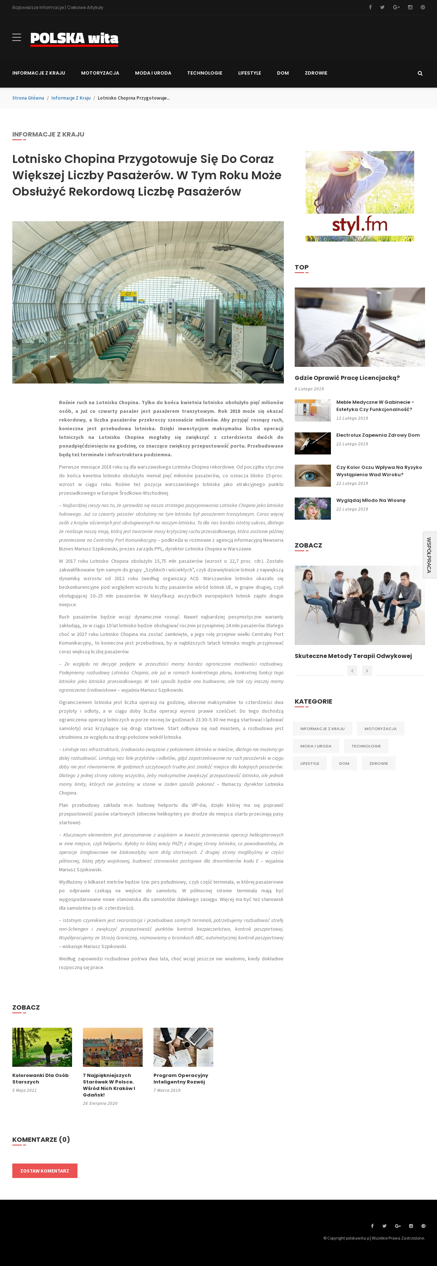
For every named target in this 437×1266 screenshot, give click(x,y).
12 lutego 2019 (352, 418)
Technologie (366, 746)
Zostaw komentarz (44, 1171)
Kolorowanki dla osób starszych (40, 1078)
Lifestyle (310, 763)
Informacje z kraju (71, 98)
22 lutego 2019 (352, 444)
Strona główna (28, 98)
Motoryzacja (381, 728)
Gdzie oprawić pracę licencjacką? (347, 378)
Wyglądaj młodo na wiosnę (371, 500)
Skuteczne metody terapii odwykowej (353, 656)
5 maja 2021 (24, 1090)
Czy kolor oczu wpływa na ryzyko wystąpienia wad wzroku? (379, 471)
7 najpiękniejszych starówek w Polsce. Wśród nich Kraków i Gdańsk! (109, 1085)
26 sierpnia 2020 (100, 1103)
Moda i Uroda (316, 746)
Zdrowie (378, 763)
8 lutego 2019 (309, 388)
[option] (359, 613)
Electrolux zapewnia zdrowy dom (378, 435)
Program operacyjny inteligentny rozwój (181, 1078)
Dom (344, 763)
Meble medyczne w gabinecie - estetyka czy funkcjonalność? (375, 406)
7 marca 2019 (167, 1090)
